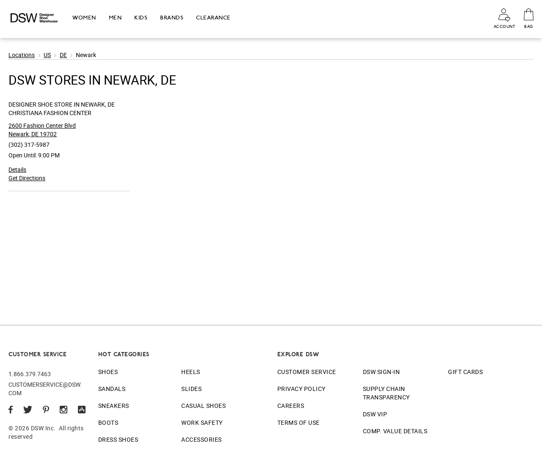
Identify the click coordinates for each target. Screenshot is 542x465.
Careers (290, 406)
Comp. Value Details (395, 431)
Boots (108, 422)
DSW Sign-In (381, 372)
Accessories (201, 439)
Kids (140, 17)
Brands (171, 17)
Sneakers (113, 406)
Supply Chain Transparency (386, 393)
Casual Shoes (203, 406)
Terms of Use (298, 422)
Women (84, 17)
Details (17, 169)
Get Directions (26, 178)
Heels (190, 372)
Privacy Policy (301, 389)
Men (115, 17)
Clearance (213, 17)
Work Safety (202, 422)
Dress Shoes (118, 439)
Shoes (108, 372)
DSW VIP (375, 414)
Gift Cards (465, 372)
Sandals (112, 389)
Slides (191, 389)
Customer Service (306, 372)
